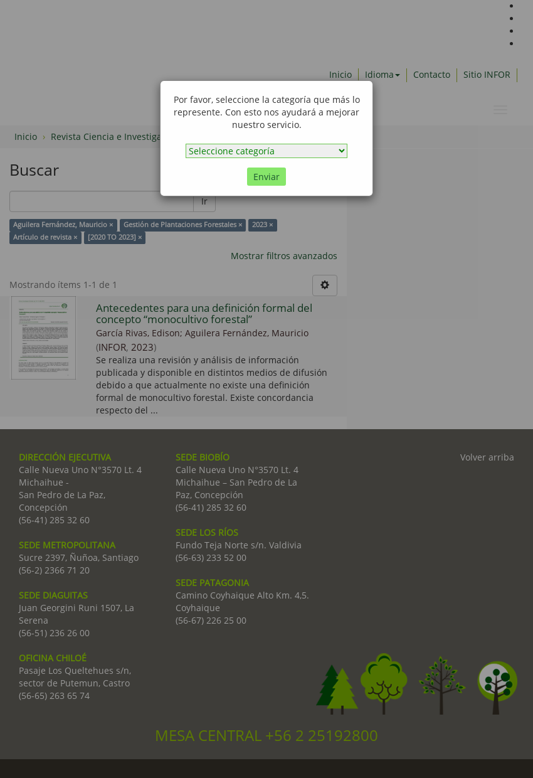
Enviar (266, 177)
